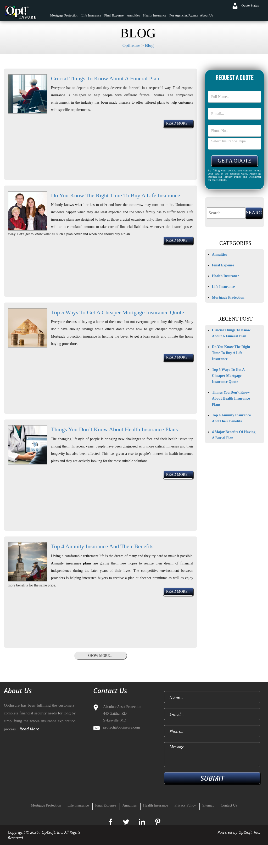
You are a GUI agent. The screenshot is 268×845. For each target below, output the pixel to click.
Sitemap (208, 805)
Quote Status (250, 5)
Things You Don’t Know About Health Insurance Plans (114, 429)
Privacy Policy (233, 176)
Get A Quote (235, 161)
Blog (149, 45)
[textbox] (226, 213)
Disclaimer (255, 176)
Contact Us (229, 805)
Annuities (133, 15)
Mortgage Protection (64, 15)
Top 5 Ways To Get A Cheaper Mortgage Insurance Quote (117, 312)
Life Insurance (91, 15)
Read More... (178, 123)
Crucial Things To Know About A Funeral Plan (105, 78)
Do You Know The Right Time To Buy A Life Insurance (115, 195)
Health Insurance (154, 15)
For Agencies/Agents (183, 15)
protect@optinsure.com (121, 727)
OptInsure (131, 45)
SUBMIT (212, 778)
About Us (206, 15)
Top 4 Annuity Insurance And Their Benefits (102, 546)
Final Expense (114, 15)
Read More (29, 728)
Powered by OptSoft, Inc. (238, 832)
